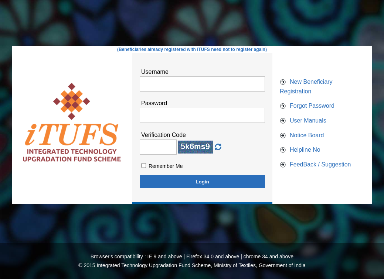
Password (154, 103)
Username (155, 72)
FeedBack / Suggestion (320, 164)
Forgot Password (312, 106)
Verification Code (163, 135)
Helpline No (305, 150)
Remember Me (166, 166)
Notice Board (307, 135)
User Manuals (308, 120)
